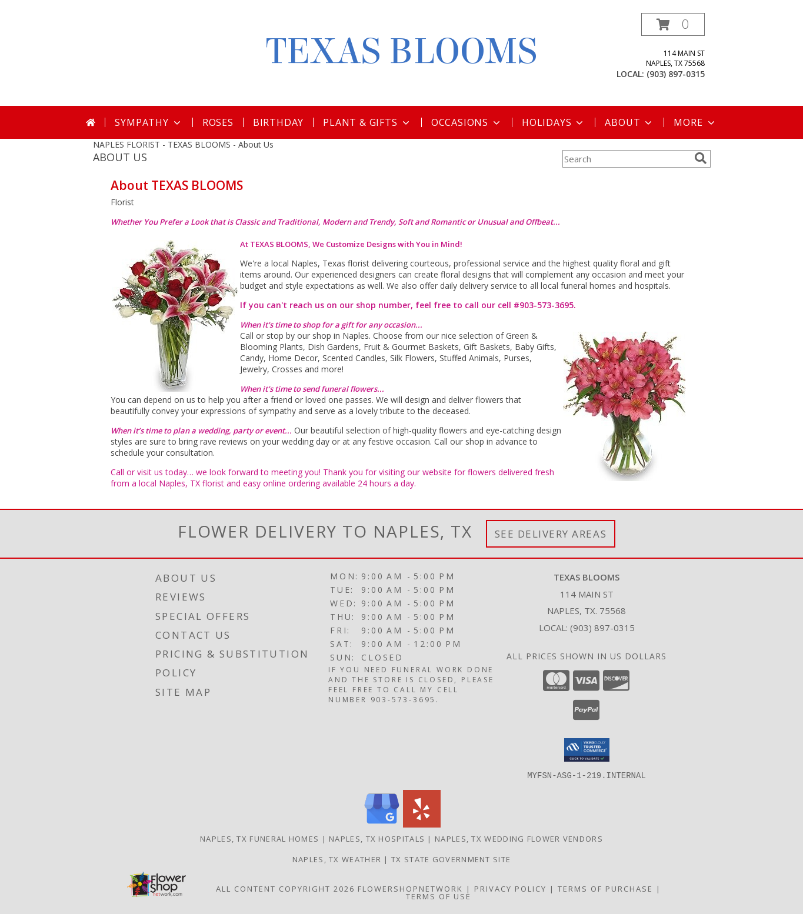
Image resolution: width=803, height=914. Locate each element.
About (629, 122)
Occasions (466, 122)
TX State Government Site (451, 858)
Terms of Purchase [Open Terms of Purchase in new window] (605, 888)
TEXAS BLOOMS (401, 51)
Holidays (553, 122)
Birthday (278, 122)
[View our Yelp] (422, 823)
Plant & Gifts (367, 122)
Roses (218, 122)
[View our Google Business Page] (382, 823)
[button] (673, 24)
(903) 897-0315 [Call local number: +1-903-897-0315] (676, 73)
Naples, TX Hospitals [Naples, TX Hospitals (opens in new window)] (377, 838)
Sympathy (148, 122)
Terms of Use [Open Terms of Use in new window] (438, 895)
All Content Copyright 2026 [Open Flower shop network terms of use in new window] (285, 888)
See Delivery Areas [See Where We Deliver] (551, 534)
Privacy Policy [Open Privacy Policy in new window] (510, 888)
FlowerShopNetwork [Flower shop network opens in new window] (410, 888)
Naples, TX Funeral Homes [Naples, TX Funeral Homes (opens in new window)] (259, 838)
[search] (700, 158)
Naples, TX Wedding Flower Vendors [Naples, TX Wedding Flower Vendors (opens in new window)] (519, 838)
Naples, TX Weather (336, 858)
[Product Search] (626, 159)
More (695, 122)
